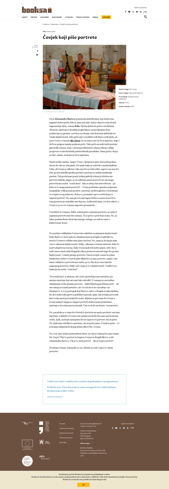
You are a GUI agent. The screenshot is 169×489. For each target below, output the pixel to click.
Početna (46, 24)
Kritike (34, 17)
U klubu (106, 17)
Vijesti (24, 17)
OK (83, 485)
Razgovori (57, 17)
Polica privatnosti (66, 438)
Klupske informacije (66, 428)
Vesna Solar (51, 32)
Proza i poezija (82, 17)
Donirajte (63, 442)
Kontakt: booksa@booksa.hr (91, 424)
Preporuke (54, 24)
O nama (62, 424)
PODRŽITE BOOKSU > (55, 397)
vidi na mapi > (85, 443)
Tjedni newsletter (140, 8)
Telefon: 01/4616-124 (88, 426)
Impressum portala (66, 433)
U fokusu (69, 17)
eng (145, 12)
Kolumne (44, 17)
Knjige (95, 17)
